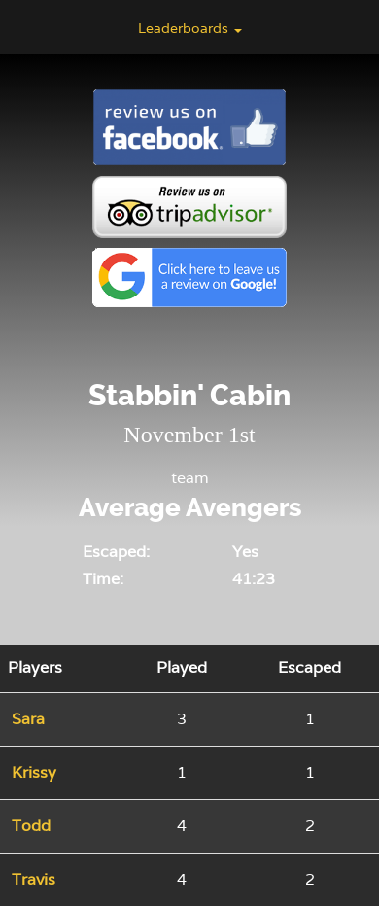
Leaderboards (190, 28)
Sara (28, 719)
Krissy (34, 772)
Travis (33, 879)
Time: (103, 579)
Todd (31, 826)
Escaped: (116, 551)
